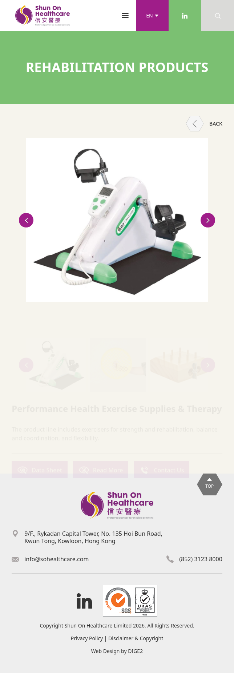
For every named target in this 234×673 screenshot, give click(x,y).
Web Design (105, 651)
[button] (152, 15)
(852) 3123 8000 (200, 559)
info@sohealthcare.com (56, 559)
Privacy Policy (87, 638)
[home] (41, 15)
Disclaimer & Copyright (135, 638)
